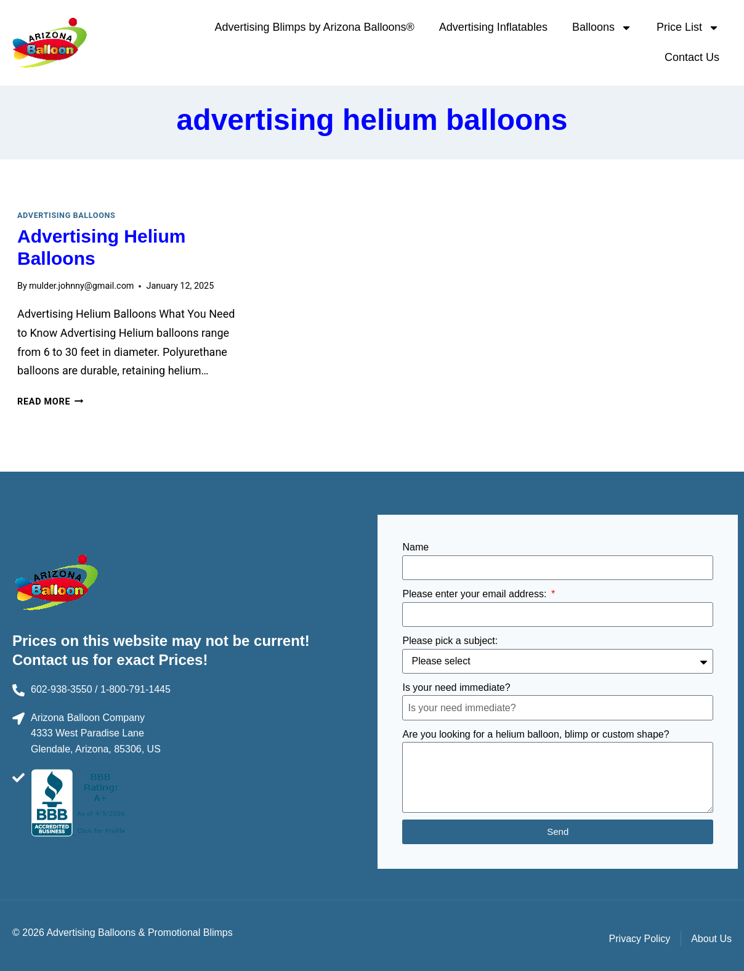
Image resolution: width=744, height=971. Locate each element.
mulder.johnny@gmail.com (81, 286)
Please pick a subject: (450, 640)
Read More (50, 402)
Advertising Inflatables (493, 27)
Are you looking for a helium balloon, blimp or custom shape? (535, 734)
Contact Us (692, 57)
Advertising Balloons (66, 215)
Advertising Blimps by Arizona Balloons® (314, 27)
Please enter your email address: (475, 594)
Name (415, 547)
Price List (688, 27)
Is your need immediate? (456, 687)
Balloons (602, 27)
